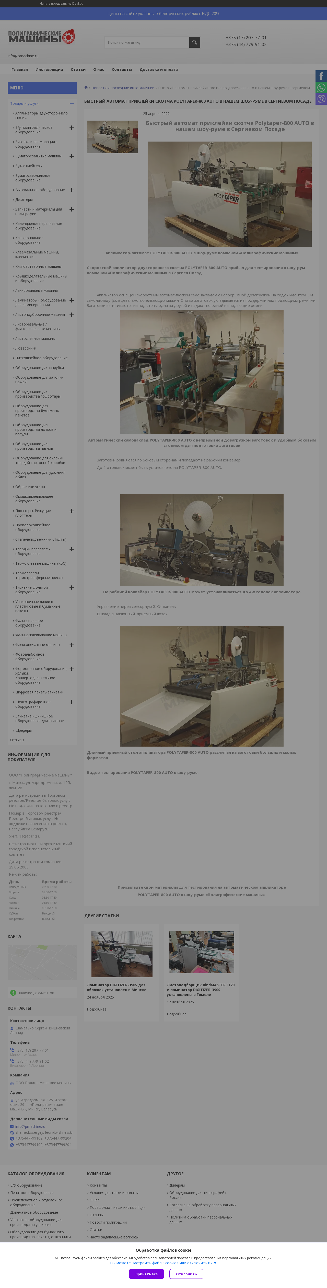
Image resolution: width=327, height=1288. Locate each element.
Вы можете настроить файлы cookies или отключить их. (161, 1262)
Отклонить (186, 1274)
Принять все (146, 1274)
